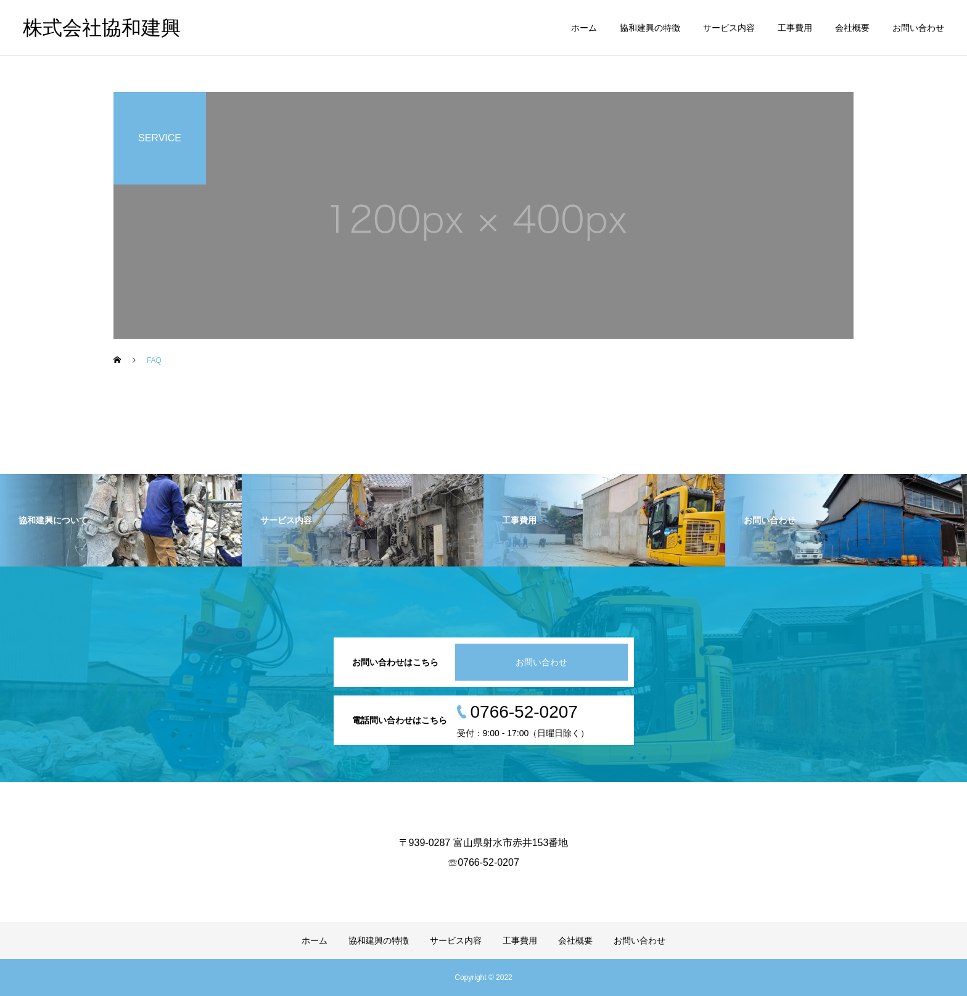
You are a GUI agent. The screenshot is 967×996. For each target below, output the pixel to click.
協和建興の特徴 (650, 28)
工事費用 (795, 28)
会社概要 (852, 28)
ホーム (584, 28)
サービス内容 (729, 28)
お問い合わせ (918, 28)
